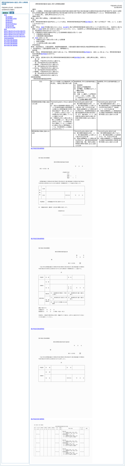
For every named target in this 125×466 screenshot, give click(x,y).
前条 (42, 27)
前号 (36, 38)
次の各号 (66, 27)
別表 (40, 29)
